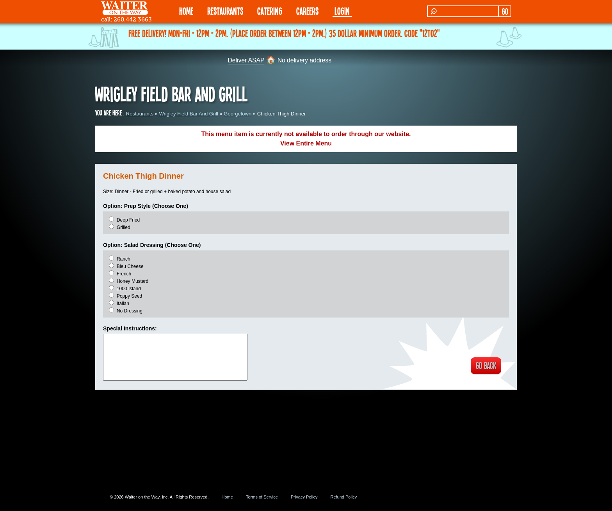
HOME (186, 10)
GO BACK (483, 366)
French (124, 274)
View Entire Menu (306, 143)
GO (505, 11)
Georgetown (237, 114)
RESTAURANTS (225, 10)
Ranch (123, 259)
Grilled (123, 227)
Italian (123, 303)
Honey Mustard (132, 281)
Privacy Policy (304, 497)
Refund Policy (343, 497)
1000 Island (129, 288)
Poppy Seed (129, 296)
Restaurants (139, 114)
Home (227, 497)
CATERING (269, 10)
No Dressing (129, 311)
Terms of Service (262, 497)
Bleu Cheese (130, 266)
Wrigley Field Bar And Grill (188, 114)
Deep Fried (128, 220)
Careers (307, 10)
